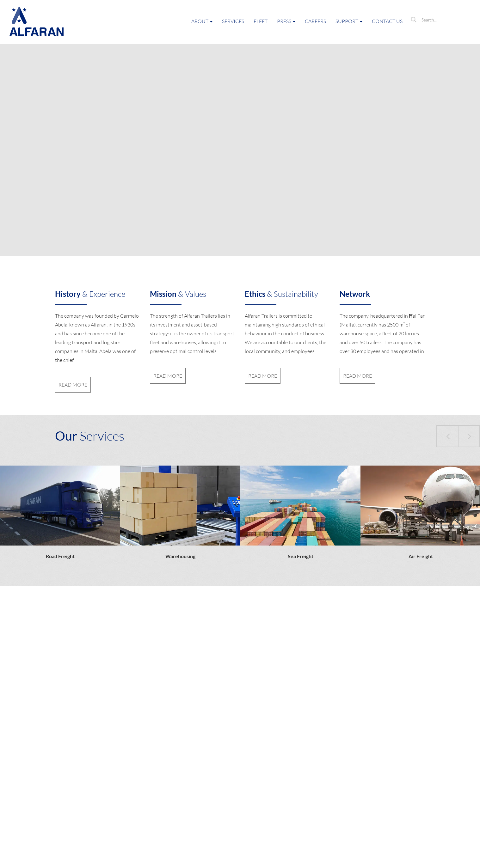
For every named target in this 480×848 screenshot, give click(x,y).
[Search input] (444, 19)
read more (72, 384)
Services (233, 21)
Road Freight (60, 556)
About (201, 21)
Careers (315, 21)
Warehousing (180, 556)
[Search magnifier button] (413, 19)
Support (348, 21)
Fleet (261, 21)
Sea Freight (300, 556)
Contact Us (387, 21)
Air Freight (421, 556)
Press (286, 21)
